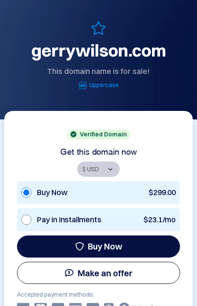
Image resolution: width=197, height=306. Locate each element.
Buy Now (98, 246)
